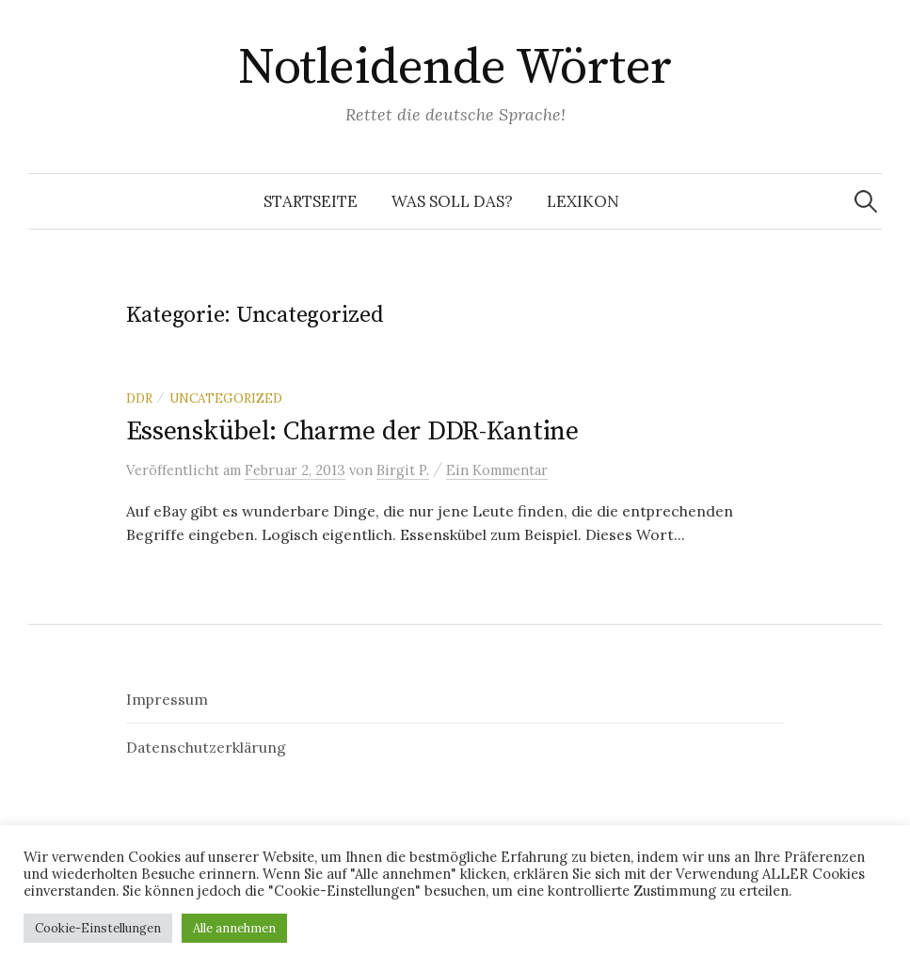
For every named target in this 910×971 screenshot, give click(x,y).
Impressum (167, 699)
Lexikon (583, 201)
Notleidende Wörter (454, 68)
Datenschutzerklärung (206, 747)
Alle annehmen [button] (234, 928)
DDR (139, 398)
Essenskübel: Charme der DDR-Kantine (352, 431)
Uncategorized (225, 398)
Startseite (310, 201)
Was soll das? (452, 201)
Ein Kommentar (497, 470)
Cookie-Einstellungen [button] (98, 928)
